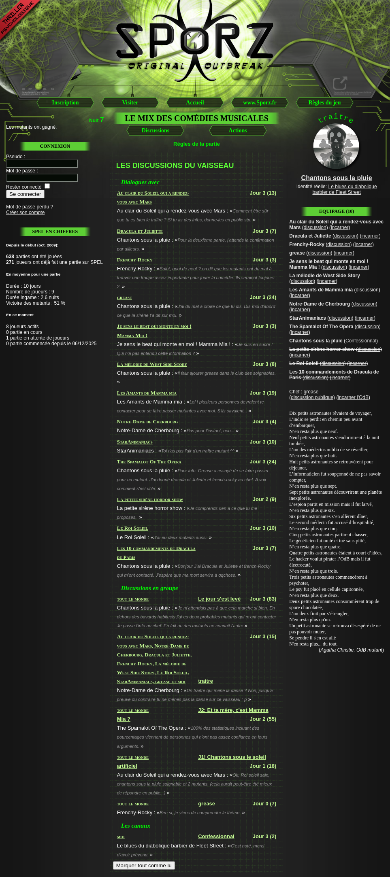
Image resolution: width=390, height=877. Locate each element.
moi (121, 836)
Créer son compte (25, 212)
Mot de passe (20, 171)
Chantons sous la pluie (315, 341)
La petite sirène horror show (150, 499)
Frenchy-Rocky (135, 260)
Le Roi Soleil (132, 528)
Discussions (155, 130)
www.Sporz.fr (259, 103)
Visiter (130, 103)
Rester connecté (23, 187)
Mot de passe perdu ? (29, 207)
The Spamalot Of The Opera (149, 462)
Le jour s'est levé (219, 599)
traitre (205, 681)
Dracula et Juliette (140, 231)
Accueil (195, 103)
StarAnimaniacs (135, 442)
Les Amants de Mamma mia (147, 393)
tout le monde (133, 599)
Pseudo (14, 156)
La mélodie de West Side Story (152, 364)
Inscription (65, 103)
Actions (238, 130)
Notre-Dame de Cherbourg (147, 421)
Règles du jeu (324, 103)
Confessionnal (216, 836)
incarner (339, 227)
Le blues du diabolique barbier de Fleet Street (344, 189)
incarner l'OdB (353, 397)
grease (124, 297)
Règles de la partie (196, 144)
